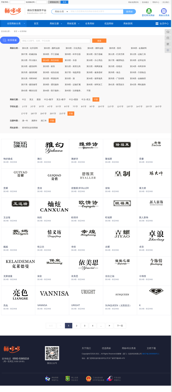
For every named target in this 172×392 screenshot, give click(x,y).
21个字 (62, 113)
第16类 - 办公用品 (94, 60)
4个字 (49, 106)
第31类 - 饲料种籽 (29, 78)
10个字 (101, 106)
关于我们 (86, 348)
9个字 (92, 106)
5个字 (58, 106)
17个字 (24, 113)
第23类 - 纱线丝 (115, 66)
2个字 (33, 106)
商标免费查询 (133, 2)
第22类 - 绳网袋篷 (94, 66)
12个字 (120, 106)
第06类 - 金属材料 (139, 48)
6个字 (66, 106)
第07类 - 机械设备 (29, 54)
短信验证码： (31, 2)
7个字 (75, 106)
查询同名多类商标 (30, 128)
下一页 (120, 326)
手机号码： (5, 2)
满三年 (44, 120)
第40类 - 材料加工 (94, 84)
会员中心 (164, 23)
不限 (89, 90)
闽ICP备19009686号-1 (150, 354)
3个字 (41, 106)
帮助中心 (155, 2)
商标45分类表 (129, 348)
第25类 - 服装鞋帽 (29, 72)
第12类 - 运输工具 (138, 54)
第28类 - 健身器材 (94, 72)
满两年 (34, 120)
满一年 (25, 120)
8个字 (83, 106)
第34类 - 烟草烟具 (94, 78)
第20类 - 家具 (49, 66)
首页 (36, 23)
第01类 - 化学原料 (30, 48)
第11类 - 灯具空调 (116, 54)
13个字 (130, 106)
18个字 (34, 113)
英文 (31, 99)
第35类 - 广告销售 (116, 78)
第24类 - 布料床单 (138, 66)
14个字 (139, 106)
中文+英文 (86, 99)
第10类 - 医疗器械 (94, 54)
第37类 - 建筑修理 (29, 84)
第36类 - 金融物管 (138, 78)
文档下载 (151, 348)
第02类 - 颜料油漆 (52, 48)
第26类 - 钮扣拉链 (51, 72)
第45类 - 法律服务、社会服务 (74, 91)
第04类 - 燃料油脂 (95, 48)
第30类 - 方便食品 (138, 72)
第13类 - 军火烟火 (29, 60)
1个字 (24, 106)
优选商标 (108, 23)
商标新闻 (128, 23)
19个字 (43, 113)
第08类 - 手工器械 (51, 54)
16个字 (158, 106)
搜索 (99, 41)
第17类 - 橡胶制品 (116, 60)
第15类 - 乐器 (71, 60)
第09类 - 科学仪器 (73, 54)
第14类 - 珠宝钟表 (51, 60)
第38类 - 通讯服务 (51, 84)
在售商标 (89, 23)
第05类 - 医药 (115, 48)
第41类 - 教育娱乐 (116, 84)
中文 (24, 99)
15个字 (149, 106)
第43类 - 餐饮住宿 (29, 90)
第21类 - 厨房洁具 (73, 66)
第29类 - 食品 (114, 72)
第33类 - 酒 (70, 78)
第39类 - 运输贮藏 (73, 84)
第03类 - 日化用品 (73, 48)
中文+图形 (73, 99)
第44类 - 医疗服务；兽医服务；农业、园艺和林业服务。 (52, 91)
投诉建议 (145, 2)
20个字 (53, 113)
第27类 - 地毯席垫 (73, 72)
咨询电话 (6, 358)
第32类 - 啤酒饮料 (51, 78)
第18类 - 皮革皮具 (138, 60)
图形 (39, 99)
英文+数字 (61, 99)
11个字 (111, 106)
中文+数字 (48, 99)
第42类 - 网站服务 (138, 84)
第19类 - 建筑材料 (29, 66)
